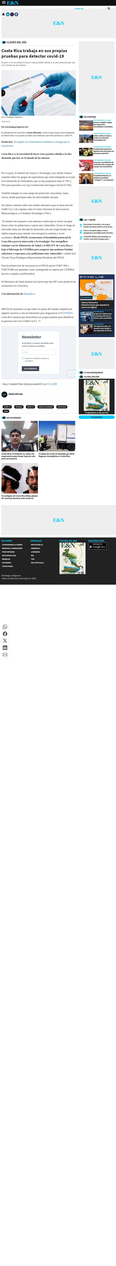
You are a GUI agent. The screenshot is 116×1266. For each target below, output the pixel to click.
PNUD (6, 411)
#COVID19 (66, 313)
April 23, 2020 (49, 384)
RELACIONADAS (14, 417)
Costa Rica (62, 407)
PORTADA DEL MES (68, 541)
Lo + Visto (89, 219)
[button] (5, 627)
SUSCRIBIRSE (96, 417)
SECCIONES (6, 541)
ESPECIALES (36, 541)
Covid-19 (7, 407)
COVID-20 (30, 407)
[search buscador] (109, 9)
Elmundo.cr (29, 293)
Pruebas (18, 407)
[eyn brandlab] (91, 277)
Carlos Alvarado (46, 407)
